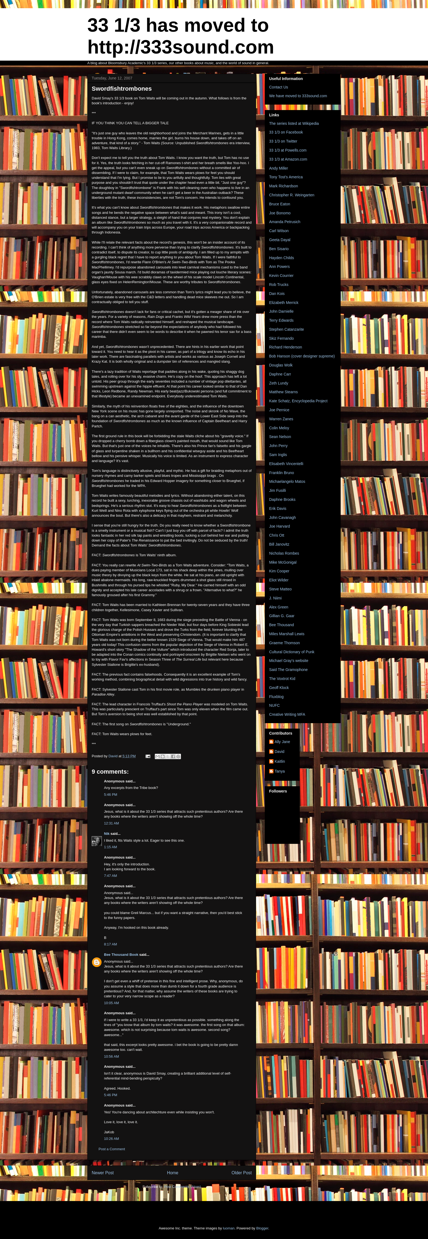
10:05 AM (111, 1003)
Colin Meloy (279, 428)
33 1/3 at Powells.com (288, 150)
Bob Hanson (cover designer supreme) (302, 356)
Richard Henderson (285, 347)
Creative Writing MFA (287, 714)
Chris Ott (276, 535)
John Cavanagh (282, 517)
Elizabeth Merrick (283, 302)
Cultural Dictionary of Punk (291, 652)
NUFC (274, 705)
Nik (106, 834)
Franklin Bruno (281, 473)
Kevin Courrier (281, 275)
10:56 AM (111, 1056)
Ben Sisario (279, 249)
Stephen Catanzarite (286, 329)
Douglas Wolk (281, 365)
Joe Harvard (279, 526)
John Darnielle (281, 311)
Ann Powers (279, 266)
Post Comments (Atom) (182, 1187)
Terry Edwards (281, 320)
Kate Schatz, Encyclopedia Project (298, 401)
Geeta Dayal (279, 240)
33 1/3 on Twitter (283, 141)
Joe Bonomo (280, 213)
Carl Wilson (279, 231)
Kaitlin (280, 761)
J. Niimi (275, 598)
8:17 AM (110, 944)
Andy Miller (278, 168)
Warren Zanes (281, 419)
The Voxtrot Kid (282, 678)
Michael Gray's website (288, 660)
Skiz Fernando (281, 338)
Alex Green (278, 607)
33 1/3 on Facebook (286, 132)
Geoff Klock (279, 687)
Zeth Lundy (278, 383)
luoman (229, 1228)
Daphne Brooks (282, 499)
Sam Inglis (278, 455)
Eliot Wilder (279, 580)
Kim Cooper (279, 571)
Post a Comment (112, 1149)
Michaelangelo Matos (287, 481)
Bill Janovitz (279, 544)
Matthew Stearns (283, 392)
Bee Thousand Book (121, 955)
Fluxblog (276, 696)
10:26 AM (111, 1139)
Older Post (241, 1172)
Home (173, 1172)
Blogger (262, 1228)
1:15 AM (110, 847)
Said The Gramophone (288, 669)
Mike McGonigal (282, 562)
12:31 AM (111, 823)
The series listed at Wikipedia (294, 123)
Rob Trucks (279, 284)
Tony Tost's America (286, 177)
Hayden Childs (281, 258)
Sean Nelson (280, 436)
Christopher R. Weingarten (291, 195)
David (279, 751)
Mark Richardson (283, 186)
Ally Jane (282, 742)
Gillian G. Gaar (282, 616)
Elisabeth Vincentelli (286, 464)
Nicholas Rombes (284, 553)
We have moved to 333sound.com (298, 96)
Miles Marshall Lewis (286, 634)
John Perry (278, 445)
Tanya (280, 771)
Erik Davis (277, 508)
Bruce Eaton (279, 204)
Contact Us (278, 87)
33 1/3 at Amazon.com (288, 159)
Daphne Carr (280, 374)
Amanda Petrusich (284, 222)
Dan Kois (277, 293)
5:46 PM (110, 795)
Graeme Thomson (284, 643)
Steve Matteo (280, 589)
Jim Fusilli (277, 490)
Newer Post (103, 1172)
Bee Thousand (281, 625)
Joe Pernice (279, 410)
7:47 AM (110, 876)
